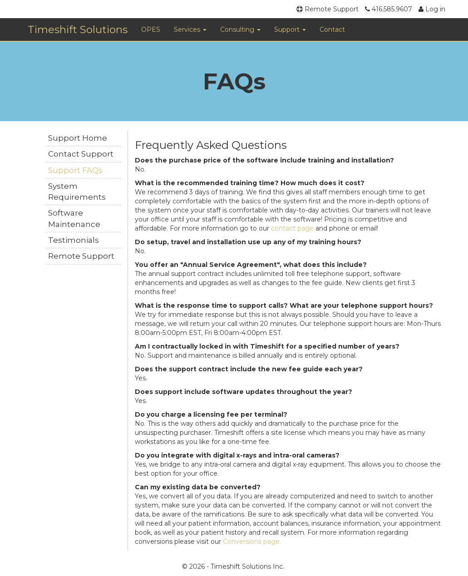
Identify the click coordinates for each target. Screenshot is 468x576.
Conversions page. (252, 541)
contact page (292, 228)
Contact (332, 29)
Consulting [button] (240, 29)
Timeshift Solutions (78, 29)
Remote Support (327, 9)
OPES (150, 29)
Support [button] (290, 29)
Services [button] (190, 29)
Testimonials (73, 240)
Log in (432, 9)
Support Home (77, 138)
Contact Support (80, 153)
